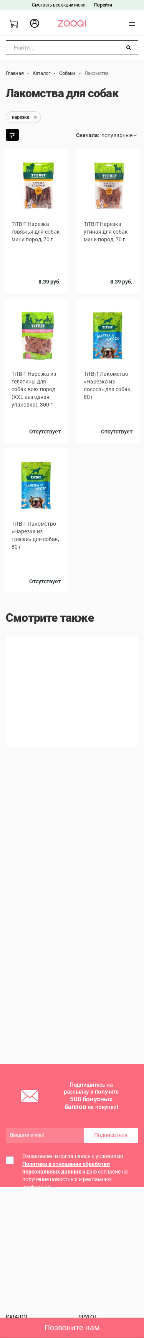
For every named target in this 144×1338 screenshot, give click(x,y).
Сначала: (87, 135)
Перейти (103, 5)
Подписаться (110, 1135)
